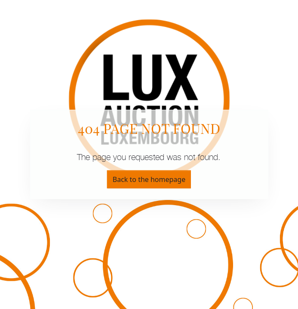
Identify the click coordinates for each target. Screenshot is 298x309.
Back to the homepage (149, 179)
